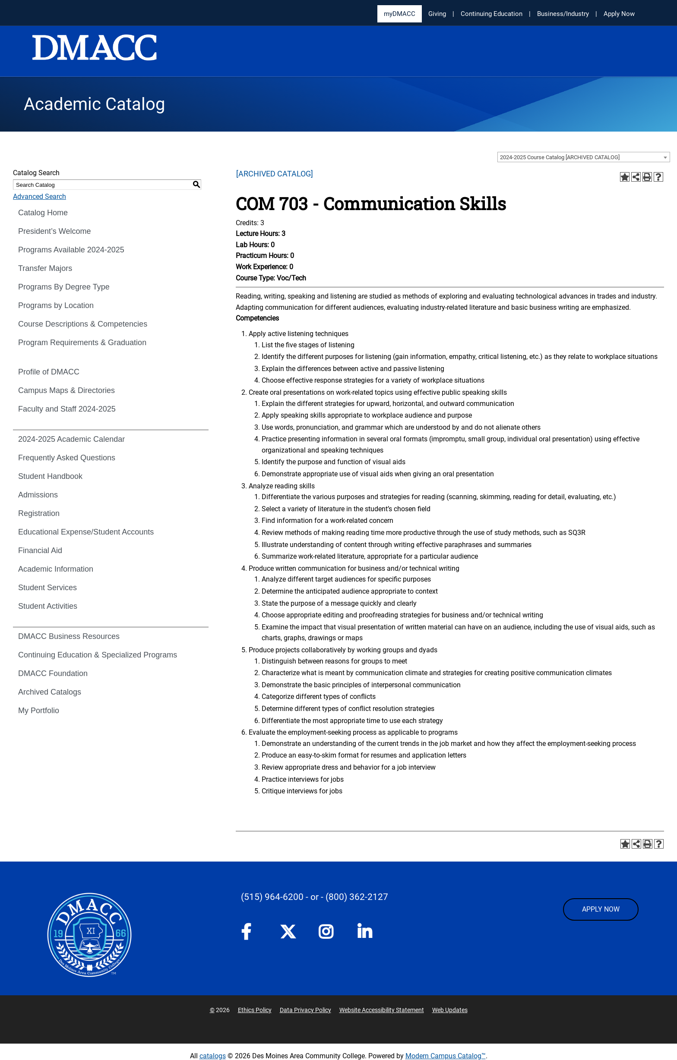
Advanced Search (39, 196)
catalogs (212, 1056)
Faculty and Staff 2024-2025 (67, 409)
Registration (39, 513)
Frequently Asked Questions (66, 457)
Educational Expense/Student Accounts (86, 532)
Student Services (47, 587)
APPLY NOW (601, 909)
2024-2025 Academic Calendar (71, 439)
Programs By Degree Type (64, 287)
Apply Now (619, 14)
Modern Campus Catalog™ (445, 1056)
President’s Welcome (54, 231)
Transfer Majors (45, 268)
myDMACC (399, 14)
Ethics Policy (255, 1010)
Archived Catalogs (49, 692)
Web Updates (450, 1010)
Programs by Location (56, 305)
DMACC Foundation (53, 673)
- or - (314, 897)
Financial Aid (40, 550)
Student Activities (47, 606)
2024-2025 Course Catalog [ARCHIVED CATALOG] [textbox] (560, 157)
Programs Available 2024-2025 (71, 249)
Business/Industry (563, 14)
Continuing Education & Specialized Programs (97, 655)
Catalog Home (43, 212)
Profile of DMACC (48, 372)
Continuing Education (491, 14)
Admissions (38, 495)
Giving (437, 14)
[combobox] (583, 157)
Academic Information (55, 569)
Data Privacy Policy (305, 1010)
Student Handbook (50, 476)
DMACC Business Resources (69, 636)
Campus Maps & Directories (66, 390)
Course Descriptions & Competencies (82, 324)
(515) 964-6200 (272, 897)
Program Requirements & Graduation (82, 342)
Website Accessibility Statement (381, 1010)
